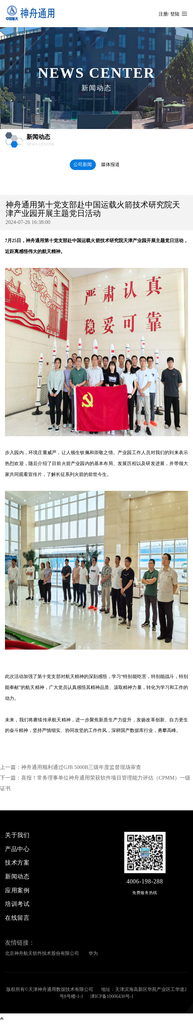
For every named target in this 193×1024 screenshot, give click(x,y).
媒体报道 (110, 164)
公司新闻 (82, 164)
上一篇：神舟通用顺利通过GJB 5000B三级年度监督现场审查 (70, 767)
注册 (163, 14)
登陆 (174, 14)
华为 (93, 953)
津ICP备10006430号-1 (112, 996)
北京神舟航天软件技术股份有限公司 (42, 953)
